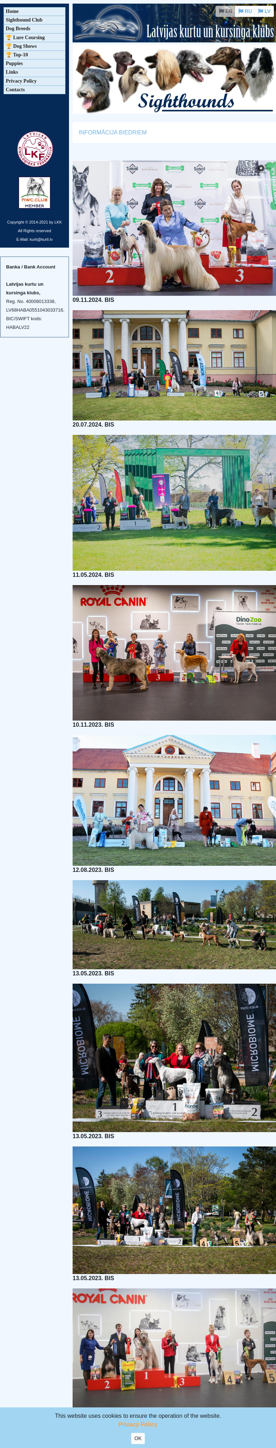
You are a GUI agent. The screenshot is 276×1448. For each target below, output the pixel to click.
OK (138, 1438)
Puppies (14, 63)
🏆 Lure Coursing (25, 37)
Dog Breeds (18, 28)
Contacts (15, 89)
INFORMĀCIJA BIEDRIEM (113, 132)
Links (12, 72)
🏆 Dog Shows (21, 46)
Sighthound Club (24, 20)
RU (245, 11)
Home (12, 11)
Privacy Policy (21, 81)
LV (264, 11)
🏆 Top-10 (17, 55)
